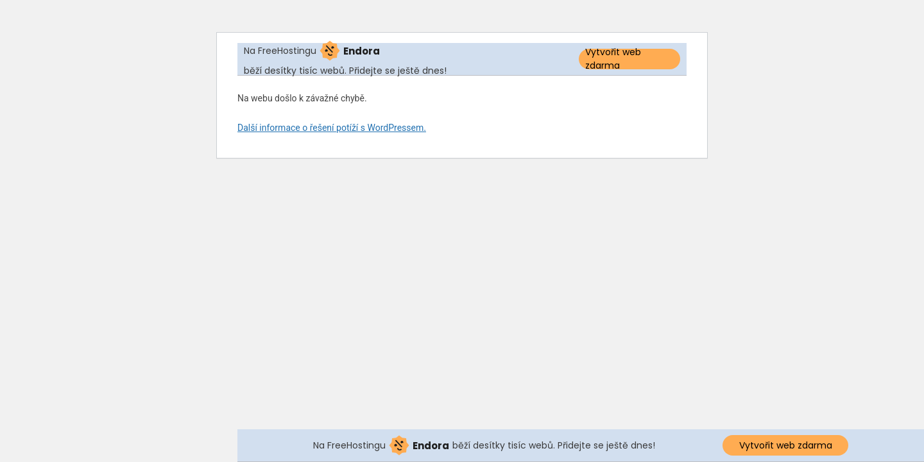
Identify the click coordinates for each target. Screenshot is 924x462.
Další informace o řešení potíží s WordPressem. (331, 128)
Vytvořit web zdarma (613, 59)
